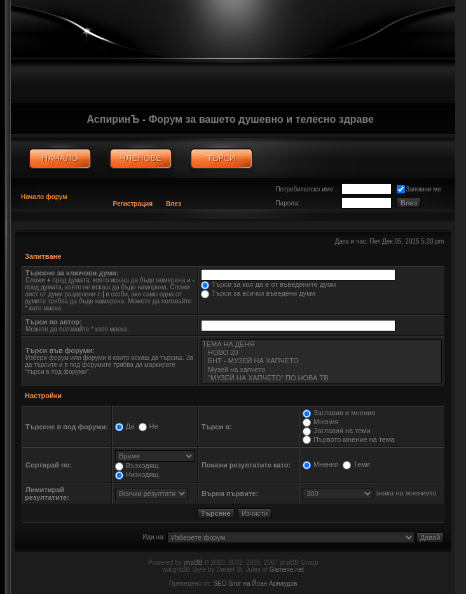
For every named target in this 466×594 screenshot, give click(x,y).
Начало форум (44, 196)
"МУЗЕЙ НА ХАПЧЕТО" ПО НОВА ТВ (321, 378)
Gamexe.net (287, 569)
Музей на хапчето (321, 370)
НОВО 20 (321, 353)
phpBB (193, 562)
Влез (173, 203)
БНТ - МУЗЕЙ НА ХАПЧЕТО (321, 361)
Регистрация (133, 203)
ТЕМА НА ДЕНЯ (321, 344)
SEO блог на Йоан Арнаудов (255, 583)
